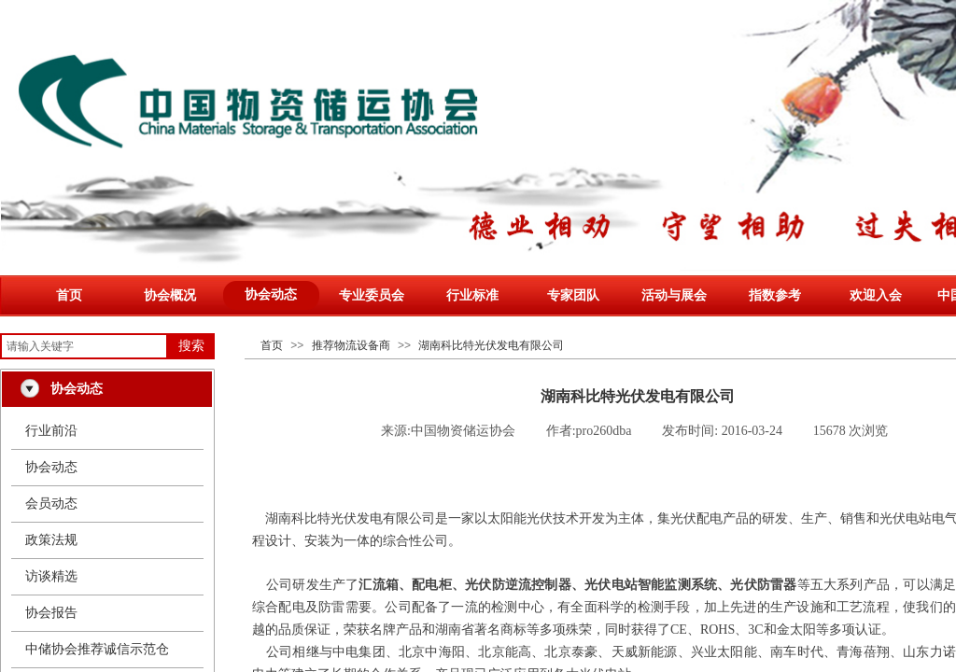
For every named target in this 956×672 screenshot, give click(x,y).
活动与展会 (674, 295)
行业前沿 (51, 431)
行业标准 (472, 295)
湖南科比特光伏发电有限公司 (491, 345)
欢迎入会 (876, 295)
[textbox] (84, 346)
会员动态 (51, 504)
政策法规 (51, 540)
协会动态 (271, 294)
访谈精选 (51, 576)
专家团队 (573, 295)
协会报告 (51, 613)
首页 (69, 295)
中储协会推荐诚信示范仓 (97, 649)
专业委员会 (371, 295)
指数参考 (775, 295)
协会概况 (170, 295)
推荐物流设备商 (351, 345)
